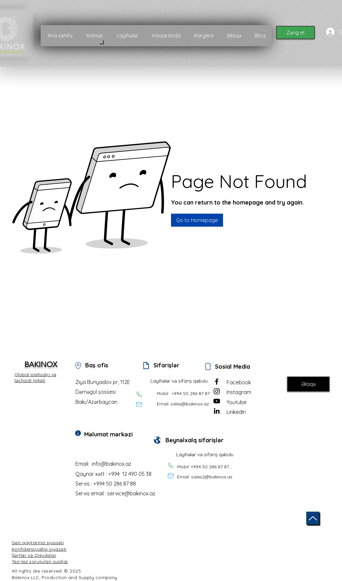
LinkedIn (236, 412)
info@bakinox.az (111, 464)
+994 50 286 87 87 (191, 393)
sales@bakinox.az (189, 404)
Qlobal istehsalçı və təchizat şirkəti (35, 377)
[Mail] (139, 404)
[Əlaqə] (308, 384)
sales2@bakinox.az (211, 477)
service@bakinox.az (131, 493)
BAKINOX (40, 364)
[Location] (78, 365)
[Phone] (139, 394)
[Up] (312, 518)
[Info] (78, 433)
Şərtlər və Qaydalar (34, 555)
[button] (197, 220)
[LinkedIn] (217, 411)
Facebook (239, 382)
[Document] (146, 365)
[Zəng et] (295, 32)
